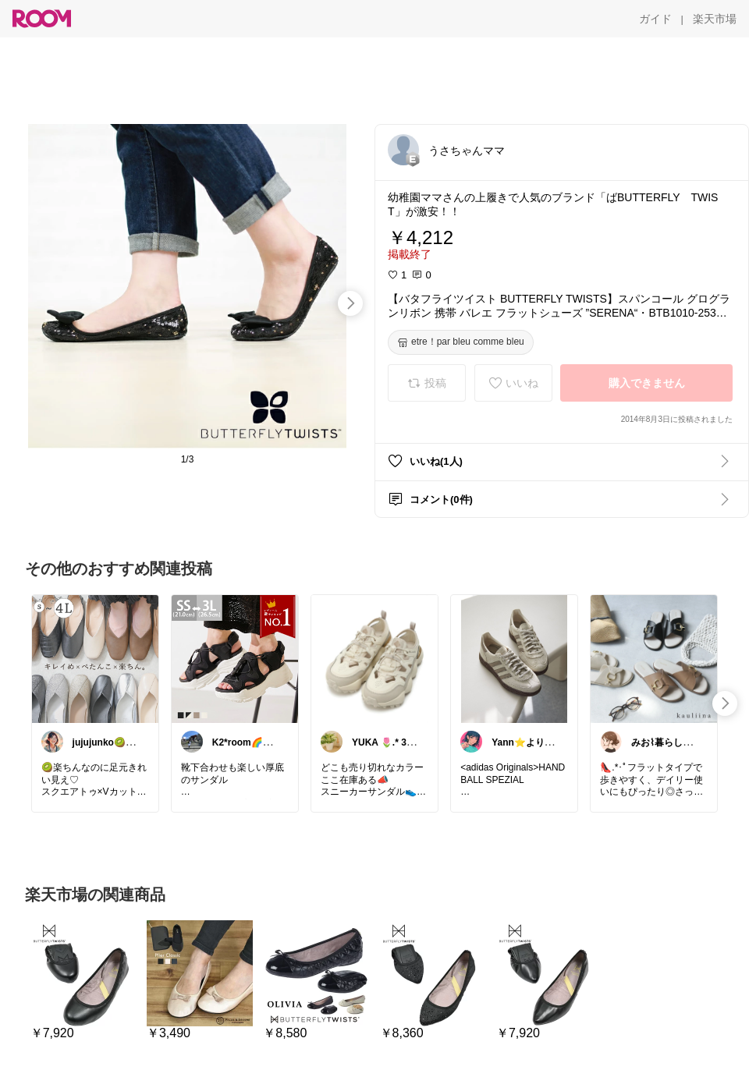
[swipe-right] (350, 303)
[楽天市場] (715, 19)
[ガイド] (655, 19)
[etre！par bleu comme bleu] (461, 342)
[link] (95, 658)
